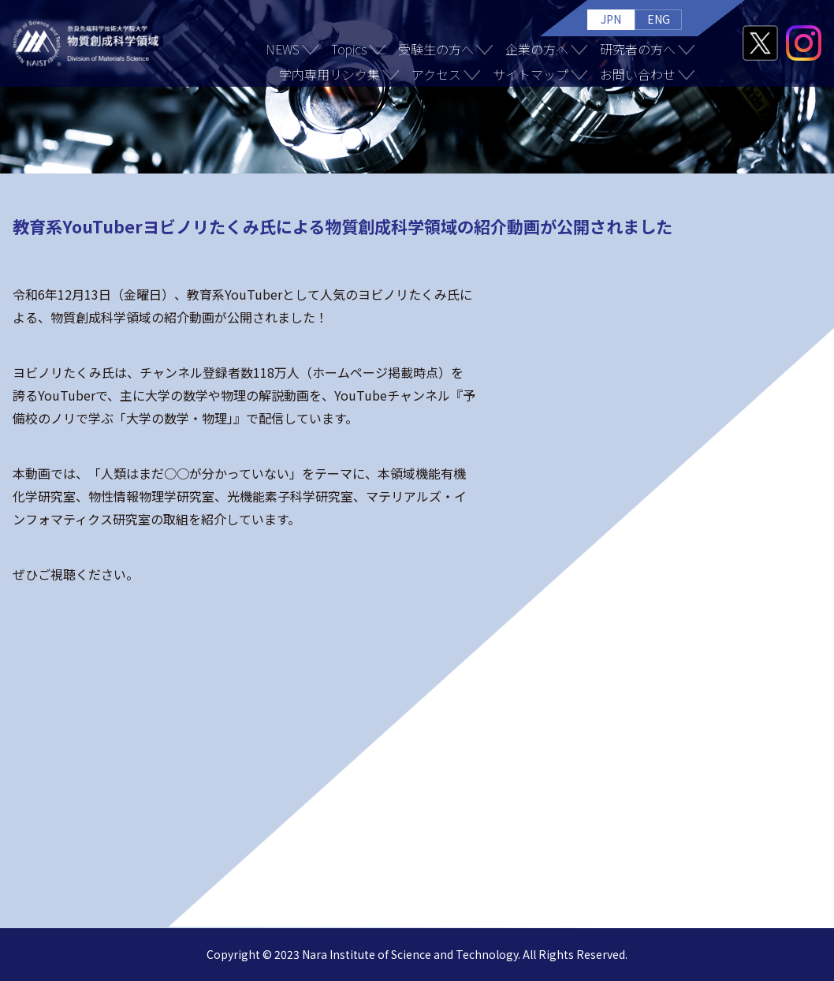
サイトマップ (530, 74)
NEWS (283, 48)
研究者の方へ (638, 48)
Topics (349, 48)
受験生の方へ (436, 48)
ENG (658, 19)
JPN (611, 19)
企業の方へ (536, 48)
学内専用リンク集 (329, 74)
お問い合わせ (638, 74)
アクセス (436, 74)
